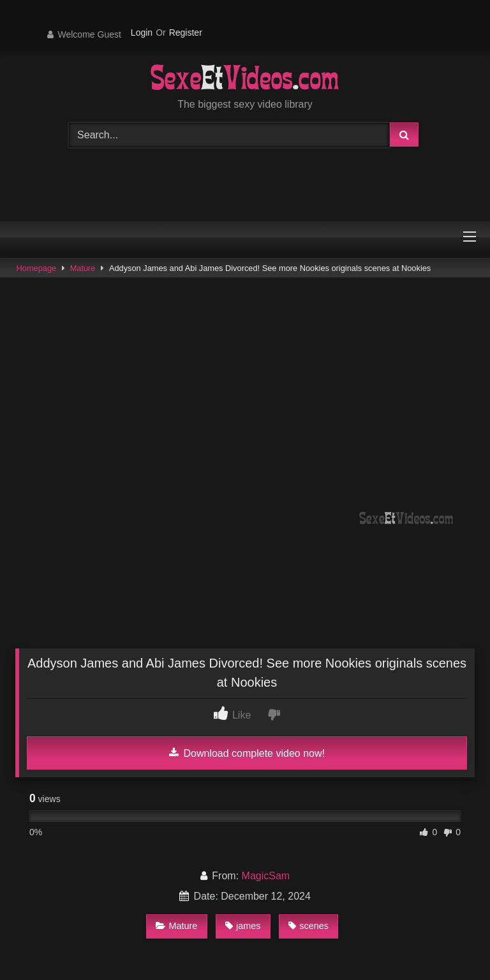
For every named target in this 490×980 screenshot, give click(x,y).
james (242, 926)
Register (185, 32)
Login (141, 32)
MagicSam (266, 875)
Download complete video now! (247, 753)
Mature (83, 268)
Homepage (37, 268)
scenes (308, 926)
